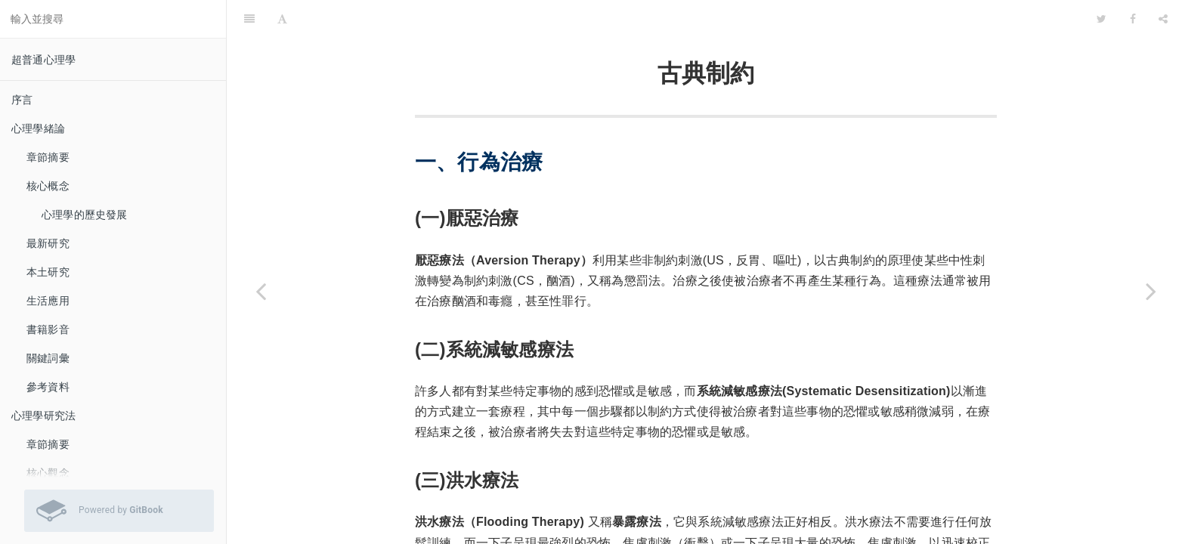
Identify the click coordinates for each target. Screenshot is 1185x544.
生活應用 (48, 301)
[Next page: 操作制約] (1151, 291)
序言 (21, 100)
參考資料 (48, 387)
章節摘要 (48, 157)
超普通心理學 (43, 60)
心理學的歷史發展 (85, 215)
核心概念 (48, 186)
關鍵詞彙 (48, 358)
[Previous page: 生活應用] (261, 291)
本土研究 (48, 272)
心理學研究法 (43, 416)
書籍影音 (48, 329)
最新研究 (48, 243)
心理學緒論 (38, 128)
